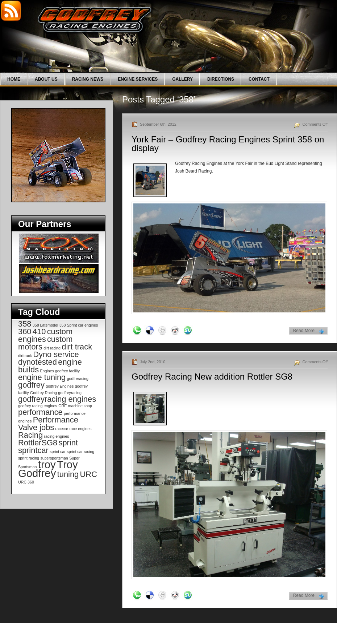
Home (13, 79)
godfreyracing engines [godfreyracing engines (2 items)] (57, 399)
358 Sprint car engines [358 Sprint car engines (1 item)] (78, 325)
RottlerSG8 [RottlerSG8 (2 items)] (37, 442)
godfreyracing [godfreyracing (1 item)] (70, 393)
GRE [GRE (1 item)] (62, 406)
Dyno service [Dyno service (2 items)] (56, 354)
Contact (259, 79)
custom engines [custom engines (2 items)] (45, 335)
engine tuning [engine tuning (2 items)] (42, 377)
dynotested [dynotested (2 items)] (37, 362)
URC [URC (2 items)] (88, 474)
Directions (220, 79)
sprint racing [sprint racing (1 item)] (28, 458)
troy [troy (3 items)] (47, 464)
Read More (304, 330)
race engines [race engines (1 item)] (80, 428)
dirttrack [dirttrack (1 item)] (25, 355)
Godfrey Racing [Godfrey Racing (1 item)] (43, 393)
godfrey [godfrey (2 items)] (31, 384)
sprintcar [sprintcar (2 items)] (33, 450)
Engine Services (138, 79)
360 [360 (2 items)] (24, 331)
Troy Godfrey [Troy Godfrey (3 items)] (48, 468)
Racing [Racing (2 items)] (30, 435)
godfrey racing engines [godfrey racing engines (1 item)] (37, 406)
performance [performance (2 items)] (40, 412)
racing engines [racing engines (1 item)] (56, 436)
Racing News (88, 79)
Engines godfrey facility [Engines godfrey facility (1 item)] (60, 371)
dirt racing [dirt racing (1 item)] (52, 348)
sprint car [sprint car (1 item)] (58, 451)
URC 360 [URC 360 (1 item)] (26, 482)
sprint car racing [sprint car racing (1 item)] (80, 451)
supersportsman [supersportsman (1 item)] (54, 458)
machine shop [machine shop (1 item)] (80, 406)
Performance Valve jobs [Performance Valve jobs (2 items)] (48, 423)
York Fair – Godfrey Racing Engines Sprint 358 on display (228, 143)
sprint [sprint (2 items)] (68, 442)
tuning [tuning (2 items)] (68, 474)
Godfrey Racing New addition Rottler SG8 (212, 376)
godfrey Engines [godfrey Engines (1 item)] (60, 386)
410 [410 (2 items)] (39, 331)
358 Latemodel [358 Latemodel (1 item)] (45, 325)
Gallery (182, 79)
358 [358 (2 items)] (24, 323)
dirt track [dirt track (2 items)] (77, 346)
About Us (46, 79)
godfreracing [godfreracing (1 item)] (77, 378)
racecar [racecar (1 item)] (61, 428)
